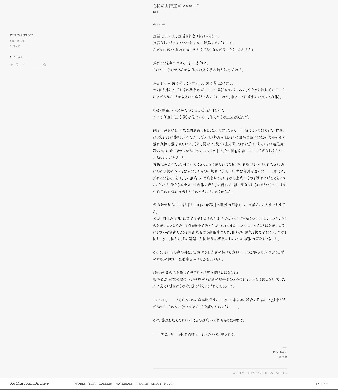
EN (326, 383)
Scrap (15, 46)
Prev (240, 372)
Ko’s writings (260, 372)
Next (280, 372)
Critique (17, 41)
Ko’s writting (21, 35)
